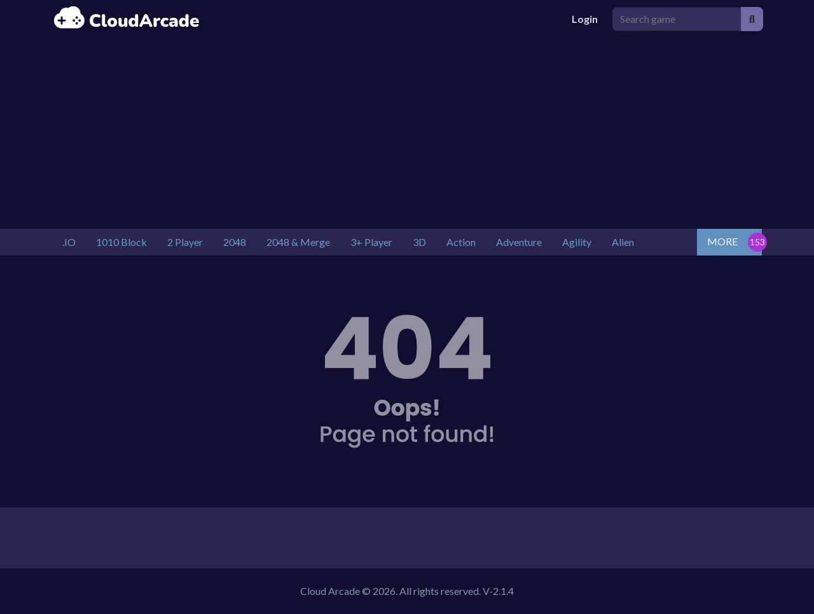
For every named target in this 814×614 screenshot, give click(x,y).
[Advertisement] (407, 133)
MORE (722, 241)
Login (585, 19)
